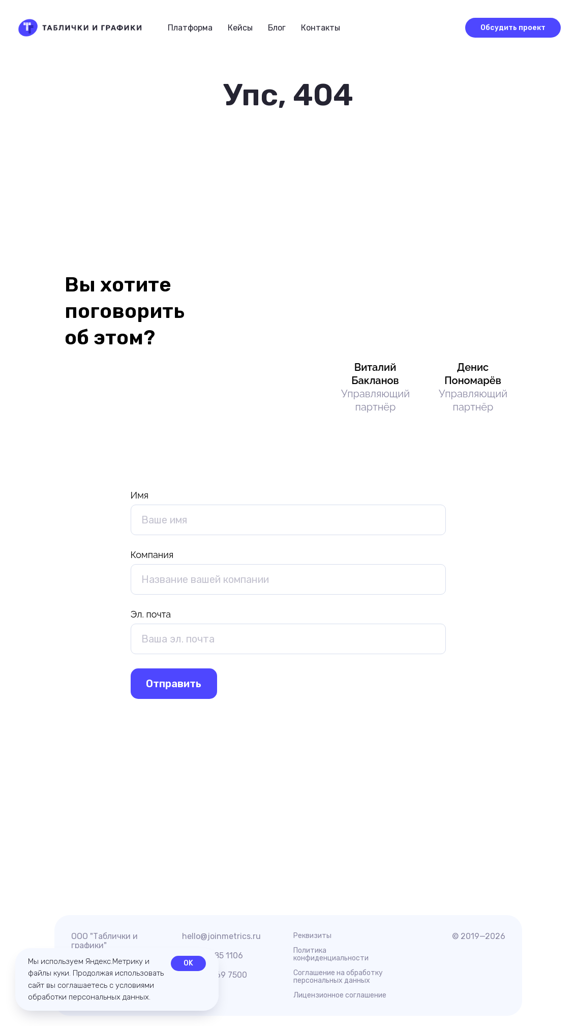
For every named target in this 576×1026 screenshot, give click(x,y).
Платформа (190, 28)
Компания (152, 554)
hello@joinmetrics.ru (221, 936)
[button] (445, 27)
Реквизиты (312, 935)
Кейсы (240, 28)
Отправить (173, 684)
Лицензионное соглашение (339, 995)
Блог (277, 28)
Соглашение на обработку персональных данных (338, 977)
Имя (140, 495)
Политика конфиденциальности (331, 954)
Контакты (320, 28)
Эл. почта (151, 614)
